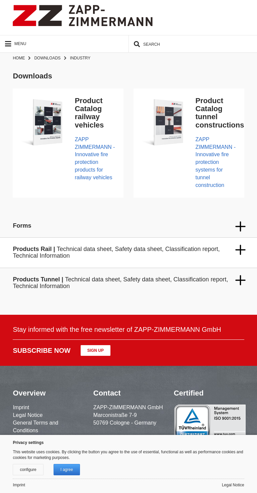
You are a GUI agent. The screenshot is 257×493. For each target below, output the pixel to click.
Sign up (95, 350)
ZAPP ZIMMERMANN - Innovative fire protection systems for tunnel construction (215, 162)
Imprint (21, 407)
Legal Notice (27, 415)
